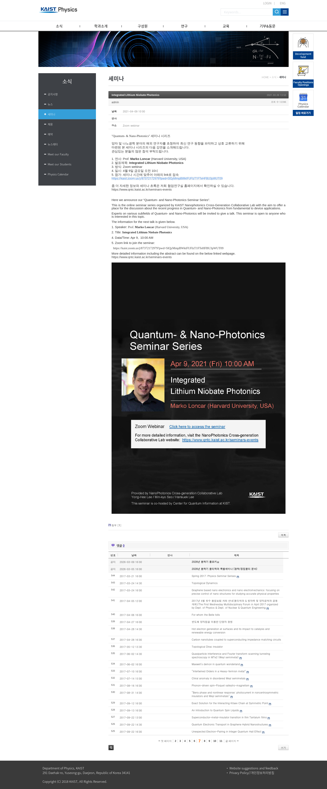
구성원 (143, 26)
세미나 (51, 114)
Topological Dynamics (205, 583)
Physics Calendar (58, 174)
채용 (50, 124)
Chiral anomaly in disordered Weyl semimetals (218, 678)
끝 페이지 (232, 741)
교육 (226, 26)
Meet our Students (59, 164)
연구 (184, 26)
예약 (50, 134)
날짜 (133, 555)
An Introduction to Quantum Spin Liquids (215, 710)
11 (220, 741)
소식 (59, 26)
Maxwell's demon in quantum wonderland (216, 664)
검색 (111, 747)
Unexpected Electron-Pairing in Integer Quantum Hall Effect (226, 731)
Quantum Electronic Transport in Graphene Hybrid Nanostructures (230, 724)
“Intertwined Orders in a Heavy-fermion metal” (219, 671)
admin (115, 102)
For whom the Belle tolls (206, 614)
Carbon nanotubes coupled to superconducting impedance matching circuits (236, 639)
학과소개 (101, 26)
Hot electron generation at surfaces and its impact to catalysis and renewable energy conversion (230, 630)
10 (214, 741)
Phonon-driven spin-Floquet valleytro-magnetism (220, 685)
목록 (283, 535)
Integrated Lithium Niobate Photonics (135, 95)
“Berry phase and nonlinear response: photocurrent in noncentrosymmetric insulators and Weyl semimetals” (235, 694)
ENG (282, 3)
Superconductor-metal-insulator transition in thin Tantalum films (229, 717)
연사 (169, 555)
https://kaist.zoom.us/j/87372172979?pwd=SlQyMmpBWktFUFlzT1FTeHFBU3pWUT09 (167, 178)
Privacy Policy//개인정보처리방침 (251, 772)
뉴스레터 (53, 144)
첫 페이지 (165, 741)
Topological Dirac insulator (207, 646)
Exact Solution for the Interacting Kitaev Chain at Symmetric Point (230, 703)
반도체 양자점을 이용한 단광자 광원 (212, 621)
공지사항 (53, 94)
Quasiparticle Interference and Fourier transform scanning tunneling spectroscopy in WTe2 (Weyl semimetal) (231, 655)
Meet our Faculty (58, 154)
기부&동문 (267, 26)
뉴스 (50, 104)
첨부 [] (116, 525)
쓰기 (283, 747)
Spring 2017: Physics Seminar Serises (214, 576)
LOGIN (267, 3)
